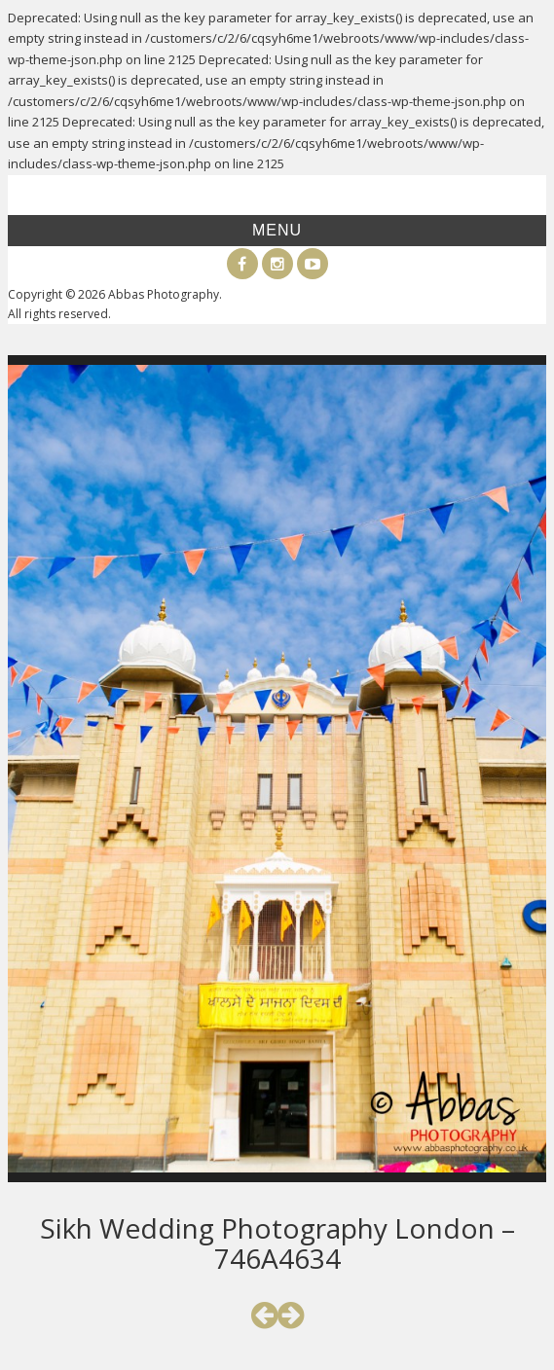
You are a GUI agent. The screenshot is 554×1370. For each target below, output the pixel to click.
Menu (277, 230)
